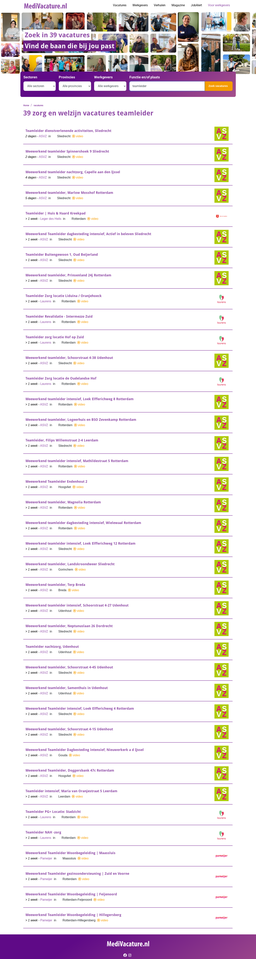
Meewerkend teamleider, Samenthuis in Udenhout (67, 688)
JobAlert (196, 5)
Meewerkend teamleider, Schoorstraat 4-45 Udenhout (69, 667)
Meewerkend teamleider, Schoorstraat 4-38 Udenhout (69, 358)
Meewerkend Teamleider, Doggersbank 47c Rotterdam (70, 770)
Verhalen (160, 5)
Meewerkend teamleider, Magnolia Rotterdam (63, 502)
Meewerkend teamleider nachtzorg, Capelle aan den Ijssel (73, 172)
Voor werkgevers (219, 5)
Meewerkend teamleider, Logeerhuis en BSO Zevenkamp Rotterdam (81, 420)
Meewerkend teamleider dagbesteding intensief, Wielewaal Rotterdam (83, 523)
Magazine (178, 5)
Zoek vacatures (218, 85)
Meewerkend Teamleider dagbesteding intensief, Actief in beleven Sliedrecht (88, 234)
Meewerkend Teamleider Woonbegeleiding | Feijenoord (71, 894)
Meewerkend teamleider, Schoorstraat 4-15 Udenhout (69, 729)
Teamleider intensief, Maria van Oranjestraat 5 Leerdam (71, 791)
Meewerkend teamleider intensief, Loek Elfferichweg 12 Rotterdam (80, 543)
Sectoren (30, 77)
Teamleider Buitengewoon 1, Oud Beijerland (62, 255)
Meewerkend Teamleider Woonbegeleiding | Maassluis (70, 853)
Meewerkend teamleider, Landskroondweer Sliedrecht (70, 564)
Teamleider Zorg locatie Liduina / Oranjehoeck (64, 296)
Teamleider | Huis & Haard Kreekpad (56, 213)
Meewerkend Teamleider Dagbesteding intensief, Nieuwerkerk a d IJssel (85, 750)
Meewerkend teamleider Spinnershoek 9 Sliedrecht (67, 151)
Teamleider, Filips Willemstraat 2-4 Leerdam (62, 440)
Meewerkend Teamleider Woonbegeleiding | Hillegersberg (73, 915)
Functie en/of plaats (144, 77)
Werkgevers (140, 5)
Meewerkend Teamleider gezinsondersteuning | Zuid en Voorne (77, 874)
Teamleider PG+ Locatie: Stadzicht (53, 812)
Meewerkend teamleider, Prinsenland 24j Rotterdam (68, 275)
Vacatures (119, 5)
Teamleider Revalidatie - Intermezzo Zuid (59, 316)
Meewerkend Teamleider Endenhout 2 (56, 481)
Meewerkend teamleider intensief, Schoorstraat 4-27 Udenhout (77, 605)
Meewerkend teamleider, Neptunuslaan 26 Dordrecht (69, 626)
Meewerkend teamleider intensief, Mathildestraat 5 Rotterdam (77, 461)
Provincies (67, 77)
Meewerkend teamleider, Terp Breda (55, 585)
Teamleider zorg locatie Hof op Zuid (55, 337)
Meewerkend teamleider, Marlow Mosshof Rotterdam (69, 193)
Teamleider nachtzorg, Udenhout (52, 647)
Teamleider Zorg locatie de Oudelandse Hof (61, 378)
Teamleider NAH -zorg (43, 832)
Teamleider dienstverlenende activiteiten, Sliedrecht (68, 131)
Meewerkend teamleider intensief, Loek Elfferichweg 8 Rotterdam (80, 399)
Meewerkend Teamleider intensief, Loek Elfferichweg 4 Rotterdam (80, 708)
